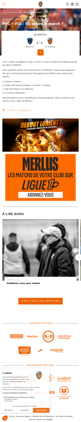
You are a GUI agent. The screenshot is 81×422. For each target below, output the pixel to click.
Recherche (67, 4)
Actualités (13, 12)
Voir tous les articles (40, 301)
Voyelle (49, 419)
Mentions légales (23, 416)
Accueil (5, 12)
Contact (12, 416)
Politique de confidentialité (43, 416)
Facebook (24, 110)
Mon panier (76, 4)
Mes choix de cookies (64, 416)
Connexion (71, 4)
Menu (4, 4)
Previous (4, 257)
